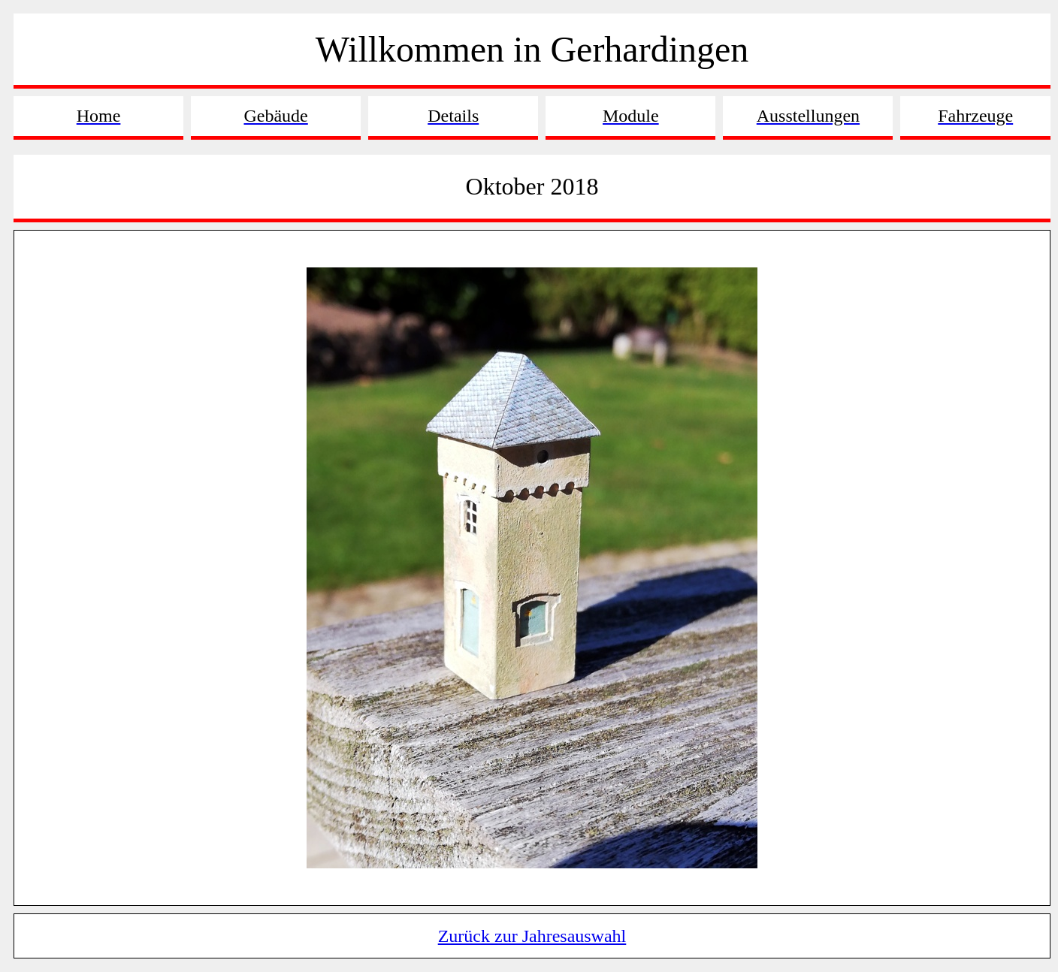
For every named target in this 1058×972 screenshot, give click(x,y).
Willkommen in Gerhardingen (532, 49)
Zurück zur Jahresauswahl (532, 936)
